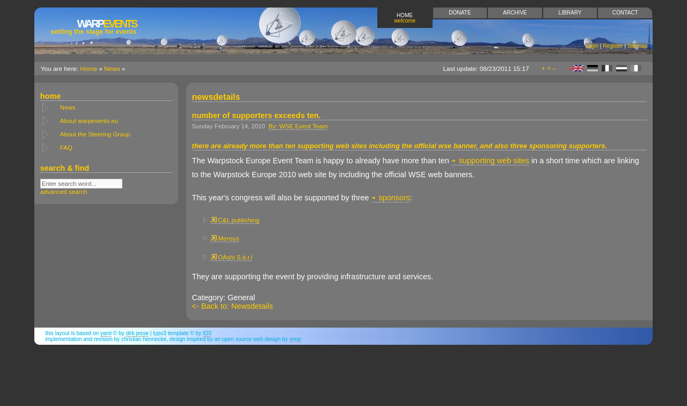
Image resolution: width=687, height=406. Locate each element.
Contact (625, 13)
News (112, 69)
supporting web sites (490, 160)
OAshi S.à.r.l (231, 257)
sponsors (390, 197)
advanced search (63, 192)
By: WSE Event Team (297, 126)
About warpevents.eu (89, 121)
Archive (515, 13)
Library (570, 13)
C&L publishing (234, 220)
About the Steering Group (95, 134)
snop (295, 339)
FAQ (66, 147)
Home (405, 18)
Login (591, 46)
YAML (106, 333)
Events (93, 26)
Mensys (224, 238)
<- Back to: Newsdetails (232, 306)
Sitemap (637, 46)
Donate (460, 13)
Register (613, 46)
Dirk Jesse (137, 333)
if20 (207, 333)
